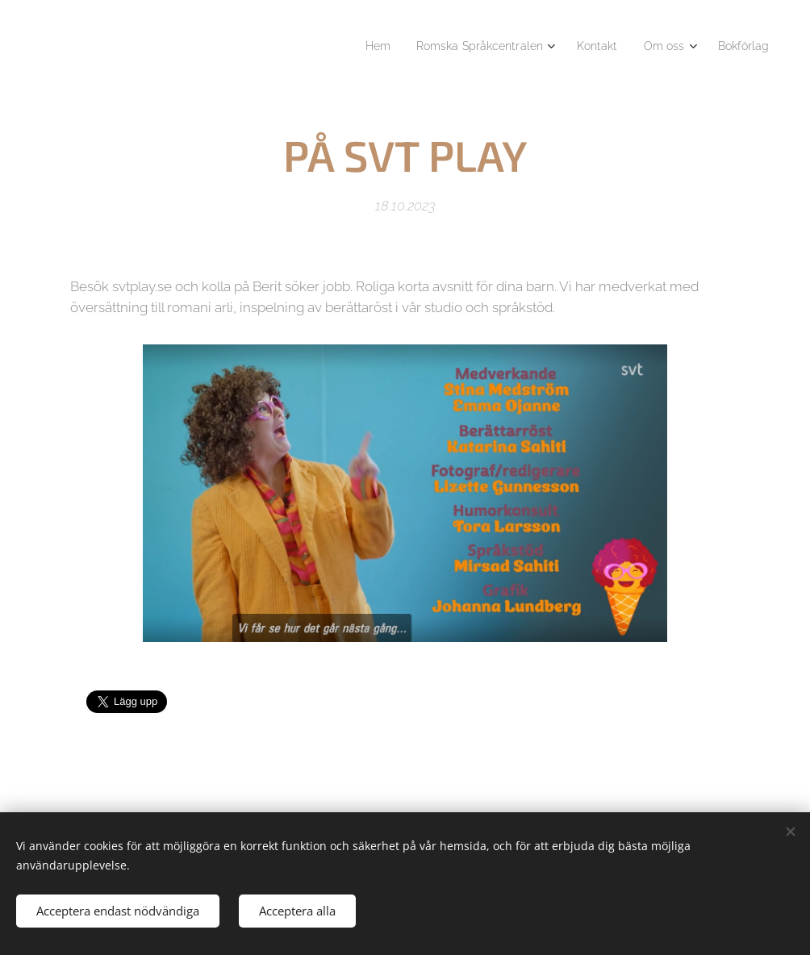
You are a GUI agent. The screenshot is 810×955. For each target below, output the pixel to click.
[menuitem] (354, 46)
